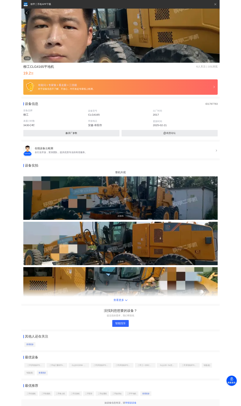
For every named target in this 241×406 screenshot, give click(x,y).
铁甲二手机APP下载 (41, 4)
